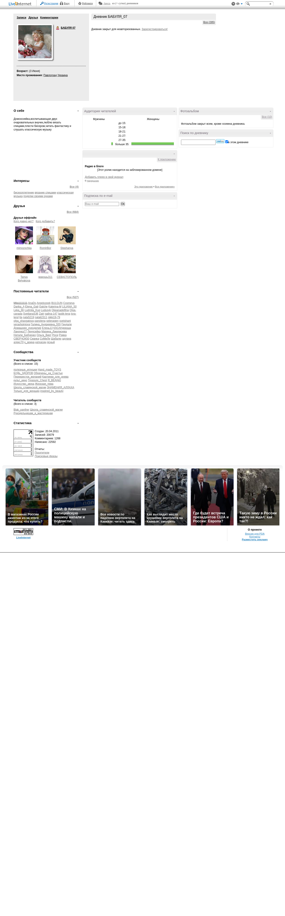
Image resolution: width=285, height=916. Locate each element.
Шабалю (56, 338)
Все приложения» (165, 186)
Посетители (42, 452)
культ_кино (20, 380)
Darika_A (19, 306)
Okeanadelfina (60, 310)
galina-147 (51, 313)
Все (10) (267, 116)
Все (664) (73, 212)
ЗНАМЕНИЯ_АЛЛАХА (60, 387)
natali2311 (41, 317)
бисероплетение (24, 192)
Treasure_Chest (37, 380)
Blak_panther (21, 409)
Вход (66, 3)
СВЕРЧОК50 (21, 338)
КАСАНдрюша (62, 328)
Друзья (33, 17)
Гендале (66, 324)
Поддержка (233, 4)
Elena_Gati (31, 306)
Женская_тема (44, 383)
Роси (55, 335)
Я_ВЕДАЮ (54, 380)
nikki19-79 (54, 317)
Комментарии (49, 17)
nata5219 (28, 317)
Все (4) (74, 186)
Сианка (34, 338)
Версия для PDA (255, 533)
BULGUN (56, 303)
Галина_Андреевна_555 (46, 324)
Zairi (41, 313)
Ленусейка (34, 331)
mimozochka (23, 248)
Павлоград (50, 75)
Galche (43, 306)
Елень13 (47, 328)
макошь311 (46, 277)
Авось (106, 3)
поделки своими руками (38, 196)
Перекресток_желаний (27, 376)
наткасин (40, 342)
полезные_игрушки (25, 369)
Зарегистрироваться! (155, 29)
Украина (62, 75)
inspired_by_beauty (51, 391)
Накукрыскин (93, 181)
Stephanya (66, 248)
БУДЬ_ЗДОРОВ (23, 373)
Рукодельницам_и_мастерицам (33, 413)
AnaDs (32, 303)
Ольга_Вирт (44, 335)
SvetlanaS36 (30, 313)
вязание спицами (45, 192)
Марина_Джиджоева (54, 331)
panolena (40, 320)
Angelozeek (44, 303)
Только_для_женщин (27, 391)
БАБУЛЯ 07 (58, 28)
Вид (239, 4)
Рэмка (63, 335)
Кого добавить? (45, 221)
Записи (21, 17)
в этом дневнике (238, 142)
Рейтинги (87, 3)
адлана (66, 338)
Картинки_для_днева (55, 376)
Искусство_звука (24, 383)
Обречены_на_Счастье (48, 373)
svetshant (65, 320)
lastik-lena (64, 313)
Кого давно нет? (24, 221)
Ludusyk (46, 310)
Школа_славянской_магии (30, 387)
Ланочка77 (20, 331)
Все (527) (73, 297)
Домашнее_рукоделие (27, 328)
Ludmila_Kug (32, 310)
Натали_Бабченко (25, 335)
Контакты (254, 536)
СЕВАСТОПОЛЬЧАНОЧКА (73, 277)
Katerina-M (54, 306)
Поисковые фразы (46, 456)
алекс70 (19, 342)
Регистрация (51, 3)
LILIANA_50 (69, 306)
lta (20, 317)
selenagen (52, 320)
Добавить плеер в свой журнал (104, 177)
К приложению (167, 159)
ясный (51, 342)
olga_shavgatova (24, 320)
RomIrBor (45, 248)
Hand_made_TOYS (49, 369)
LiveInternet (21, 4)
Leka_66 (19, 310)
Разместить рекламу (255, 539)
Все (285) (209, 22)
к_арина (29, 342)
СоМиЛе (45, 338)
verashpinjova (22, 324)
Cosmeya (69, 303)
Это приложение (143, 186)
